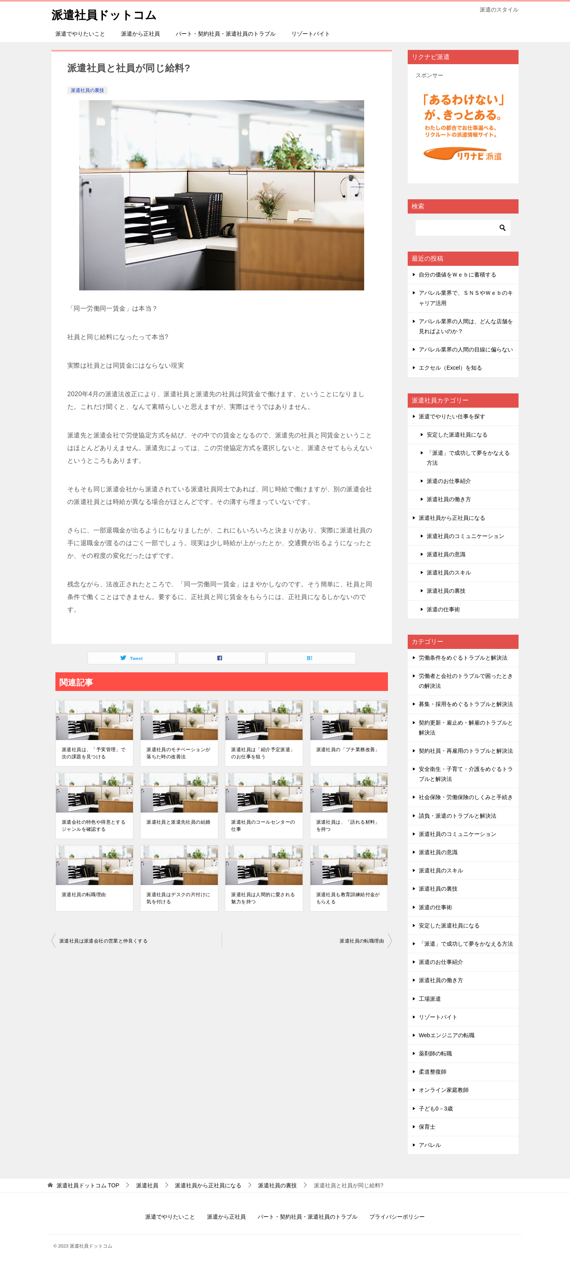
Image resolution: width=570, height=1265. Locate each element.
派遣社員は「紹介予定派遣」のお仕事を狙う (263, 753)
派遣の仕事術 (443, 609)
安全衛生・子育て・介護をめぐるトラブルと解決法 (466, 774)
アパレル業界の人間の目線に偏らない (466, 349)
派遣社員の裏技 (87, 90)
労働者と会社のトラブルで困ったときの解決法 (466, 681)
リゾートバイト (310, 34)
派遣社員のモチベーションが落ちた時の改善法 (178, 753)
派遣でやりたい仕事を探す (452, 416)
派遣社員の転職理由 (84, 894)
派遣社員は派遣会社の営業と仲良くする (103, 941)
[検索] (463, 228)
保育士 (427, 1127)
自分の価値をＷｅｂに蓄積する (457, 274)
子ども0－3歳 (436, 1108)
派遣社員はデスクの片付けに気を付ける (178, 898)
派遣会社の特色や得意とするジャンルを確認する (93, 825)
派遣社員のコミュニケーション (465, 536)
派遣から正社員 (140, 34)
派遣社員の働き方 (449, 499)
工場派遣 (430, 999)
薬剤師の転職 (435, 1053)
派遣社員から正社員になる (452, 518)
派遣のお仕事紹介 (449, 481)
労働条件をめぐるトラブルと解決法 (463, 657)
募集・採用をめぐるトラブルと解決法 (466, 704)
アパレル (430, 1145)
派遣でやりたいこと (80, 34)
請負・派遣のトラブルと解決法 (457, 816)
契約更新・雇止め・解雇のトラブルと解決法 (466, 727)
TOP (88, 1185)
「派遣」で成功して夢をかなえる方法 (468, 458)
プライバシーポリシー (397, 1216)
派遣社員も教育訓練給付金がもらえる (348, 898)
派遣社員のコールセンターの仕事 (263, 825)
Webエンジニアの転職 (447, 1035)
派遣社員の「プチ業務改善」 (348, 749)
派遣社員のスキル (449, 572)
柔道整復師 (432, 1071)
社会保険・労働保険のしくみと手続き (466, 797)
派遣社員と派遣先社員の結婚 (178, 822)
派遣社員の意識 (446, 554)
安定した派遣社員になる (457, 434)
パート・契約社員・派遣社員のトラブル (226, 34)
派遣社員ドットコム (105, 14)
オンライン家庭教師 (444, 1090)
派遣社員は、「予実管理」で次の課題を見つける (93, 753)
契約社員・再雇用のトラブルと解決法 (466, 751)
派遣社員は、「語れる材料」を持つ (348, 825)
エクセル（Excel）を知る (450, 367)
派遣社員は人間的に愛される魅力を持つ (263, 898)
